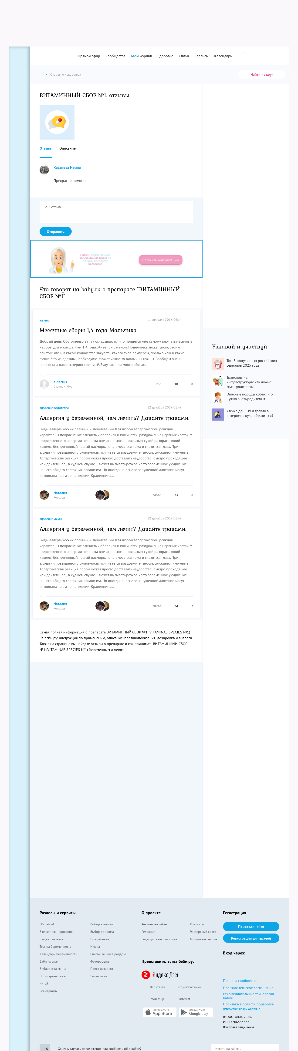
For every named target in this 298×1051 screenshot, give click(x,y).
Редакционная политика (159, 939)
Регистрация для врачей (251, 938)
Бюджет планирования (56, 932)
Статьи (184, 56)
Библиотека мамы (53, 969)
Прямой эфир (89, 56)
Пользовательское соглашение (248, 988)
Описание (67, 148)
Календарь (223, 56)
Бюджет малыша (51, 939)
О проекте (151, 912)
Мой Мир (153, 999)
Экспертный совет (203, 932)
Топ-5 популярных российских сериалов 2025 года (252, 363)
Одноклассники (185, 987)
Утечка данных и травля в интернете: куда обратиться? (250, 413)
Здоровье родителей (54, 408)
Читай (44, 983)
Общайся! (47, 924)
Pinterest (179, 999)
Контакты (197, 924)
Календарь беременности (58, 954)
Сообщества (115, 56)
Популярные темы (53, 976)
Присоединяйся (251, 926)
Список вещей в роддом (108, 954)
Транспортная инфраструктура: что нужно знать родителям (249, 382)
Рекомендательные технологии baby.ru (248, 996)
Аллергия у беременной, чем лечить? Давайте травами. (115, 418)
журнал (141, 56)
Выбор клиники (101, 924)
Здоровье (165, 56)
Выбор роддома (102, 932)
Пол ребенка (99, 939)
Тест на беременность (55, 946)
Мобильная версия (203, 939)
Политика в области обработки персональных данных (248, 1006)
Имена (95, 946)
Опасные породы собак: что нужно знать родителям (250, 396)
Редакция (148, 932)
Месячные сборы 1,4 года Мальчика (88, 330)
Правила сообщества (240, 980)
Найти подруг (262, 74)
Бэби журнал (49, 961)
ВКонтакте (153, 987)
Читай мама (98, 976)
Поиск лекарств (101, 969)
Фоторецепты (100, 961)
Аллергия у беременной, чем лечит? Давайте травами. (113, 528)
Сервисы (202, 56)
